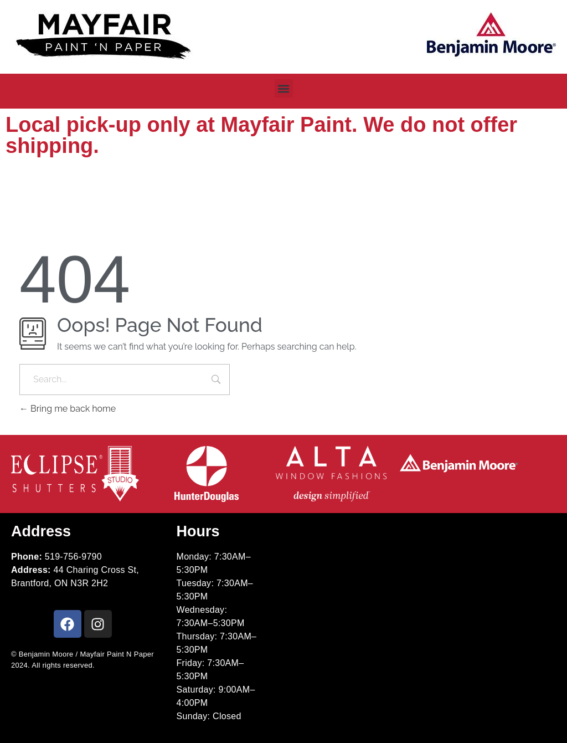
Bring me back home (67, 408)
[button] (284, 88)
